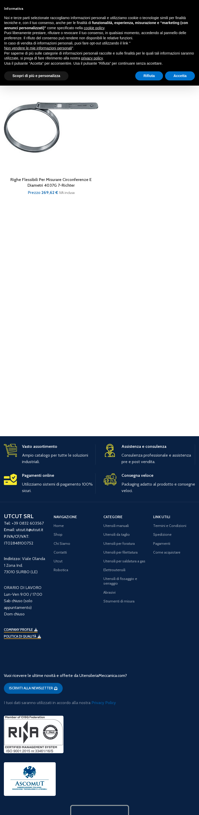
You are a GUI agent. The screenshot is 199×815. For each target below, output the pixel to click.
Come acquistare (166, 552)
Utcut (58, 561)
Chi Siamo (62, 543)
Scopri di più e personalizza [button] (36, 76)
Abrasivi (109, 592)
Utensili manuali (116, 525)
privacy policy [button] (92, 58)
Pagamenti (161, 543)
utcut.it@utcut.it (29, 529)
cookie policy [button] (94, 28)
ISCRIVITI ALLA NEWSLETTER (33, 688)
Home (59, 525)
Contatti (60, 552)
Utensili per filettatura (120, 552)
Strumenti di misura (118, 601)
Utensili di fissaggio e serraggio (120, 581)
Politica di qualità (22, 636)
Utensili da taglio (116, 534)
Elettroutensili (114, 570)
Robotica (61, 570)
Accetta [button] (180, 76)
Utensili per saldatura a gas (124, 561)
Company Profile (21, 630)
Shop (58, 534)
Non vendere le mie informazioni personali (38, 48)
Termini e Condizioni (169, 525)
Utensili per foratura (119, 543)
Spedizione (162, 534)
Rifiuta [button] (149, 76)
